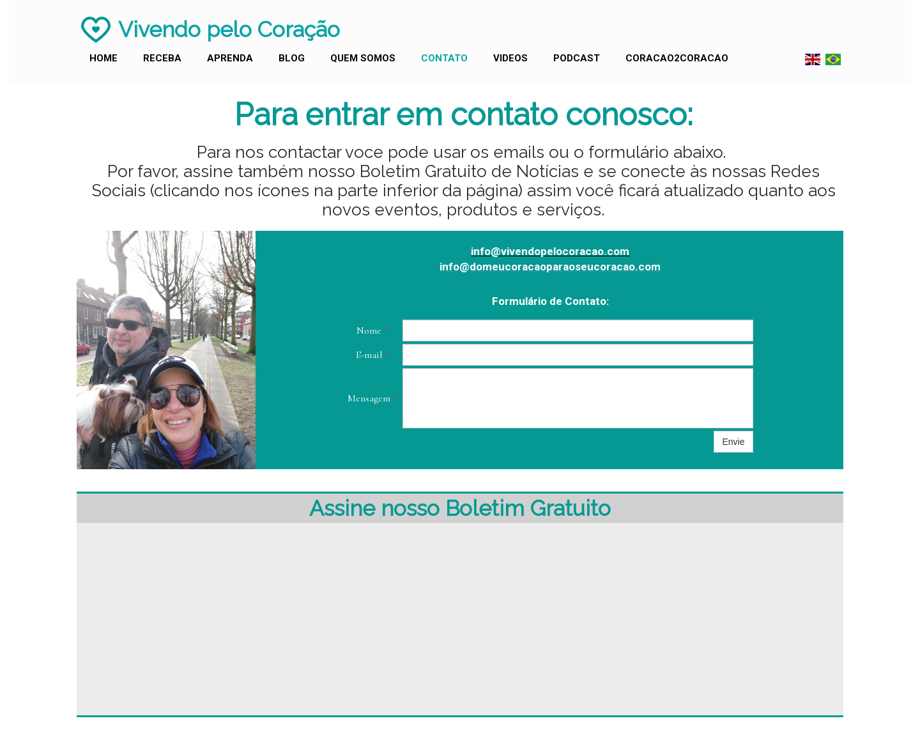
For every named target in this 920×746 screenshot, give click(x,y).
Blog (292, 58)
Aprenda (230, 58)
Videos (510, 58)
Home (103, 58)
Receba (162, 58)
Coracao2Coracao (676, 58)
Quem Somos (362, 58)
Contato (444, 58)
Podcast (576, 58)
